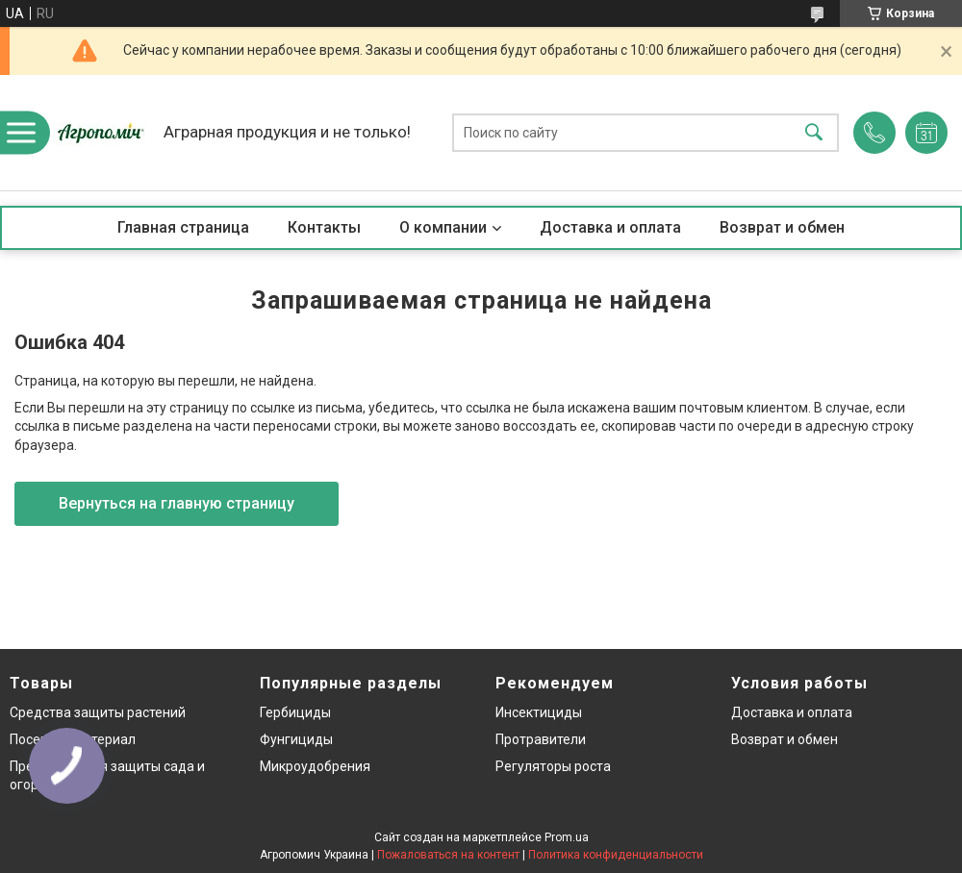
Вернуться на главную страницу (176, 503)
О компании (443, 227)
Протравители (540, 739)
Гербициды (295, 712)
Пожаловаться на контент (448, 854)
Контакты (324, 227)
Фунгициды (296, 739)
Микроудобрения (315, 766)
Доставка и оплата (610, 227)
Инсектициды (538, 712)
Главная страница (183, 227)
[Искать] (814, 133)
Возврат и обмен (782, 227)
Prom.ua (566, 837)
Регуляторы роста (553, 766)
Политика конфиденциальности (615, 854)
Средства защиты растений (98, 712)
